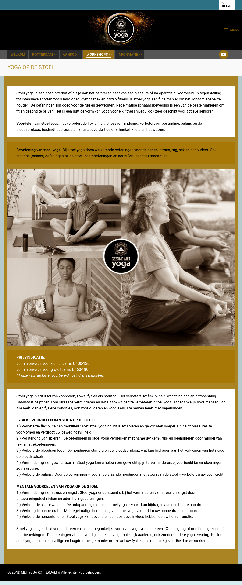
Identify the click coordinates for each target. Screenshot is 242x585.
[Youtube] (223, 54)
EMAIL (227, 5)
